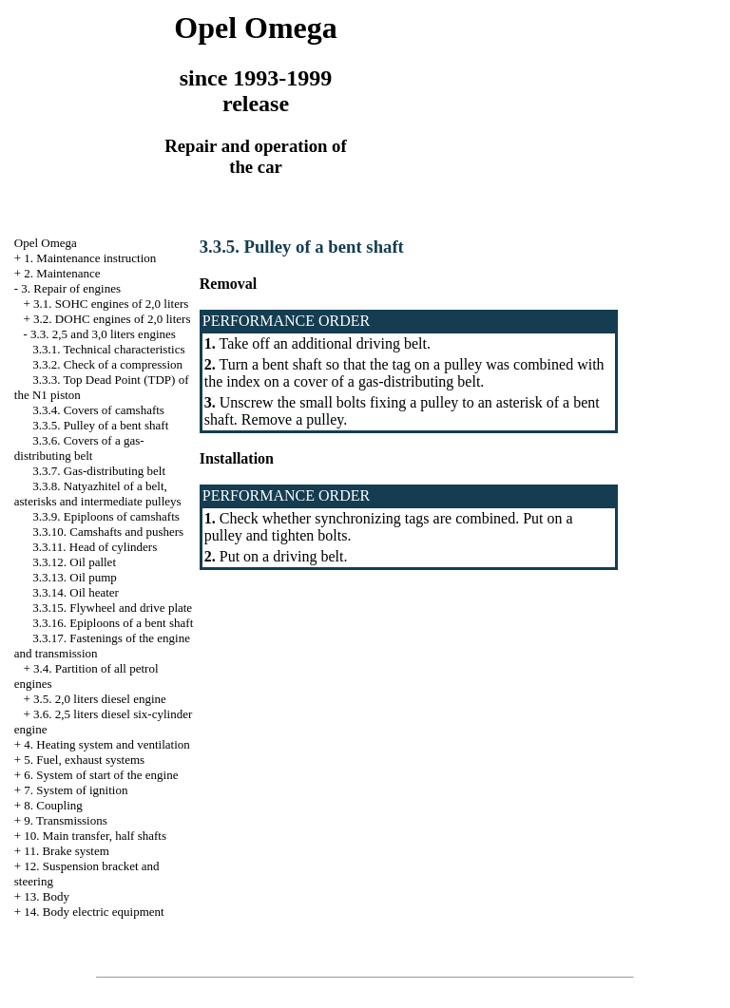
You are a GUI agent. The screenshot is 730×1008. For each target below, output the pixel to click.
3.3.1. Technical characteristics (108, 349)
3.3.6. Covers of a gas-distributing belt (79, 448)
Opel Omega (45, 243)
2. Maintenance (62, 273)
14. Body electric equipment (93, 911)
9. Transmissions (65, 820)
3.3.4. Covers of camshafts (98, 410)
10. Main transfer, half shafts (95, 835)
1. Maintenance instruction (90, 258)
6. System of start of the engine (101, 775)
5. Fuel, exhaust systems (84, 759)
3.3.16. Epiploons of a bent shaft (112, 623)
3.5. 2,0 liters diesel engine (99, 699)
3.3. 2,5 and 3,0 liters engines (103, 334)
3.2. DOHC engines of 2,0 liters (111, 319)
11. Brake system (66, 851)
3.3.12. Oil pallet (74, 562)
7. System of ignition (75, 790)
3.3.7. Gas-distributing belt (98, 471)
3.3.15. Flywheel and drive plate (112, 607)
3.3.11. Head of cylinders (94, 547)
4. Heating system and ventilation (106, 744)
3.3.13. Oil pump (74, 577)
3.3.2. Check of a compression (107, 364)
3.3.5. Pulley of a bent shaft (100, 425)
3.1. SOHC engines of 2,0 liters (110, 303)
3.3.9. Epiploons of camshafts (106, 516)
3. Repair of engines (71, 288)
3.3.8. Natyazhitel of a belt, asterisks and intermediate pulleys (98, 493)
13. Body (46, 896)
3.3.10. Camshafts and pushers (107, 531)
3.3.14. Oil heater (75, 592)
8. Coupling (53, 805)
